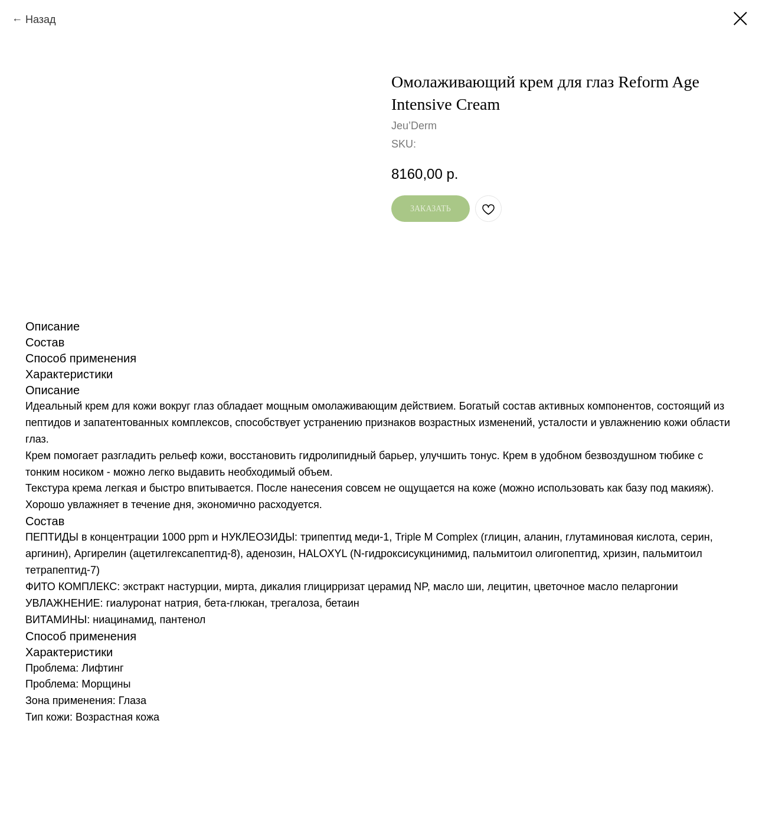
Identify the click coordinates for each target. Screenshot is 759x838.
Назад (40, 19)
